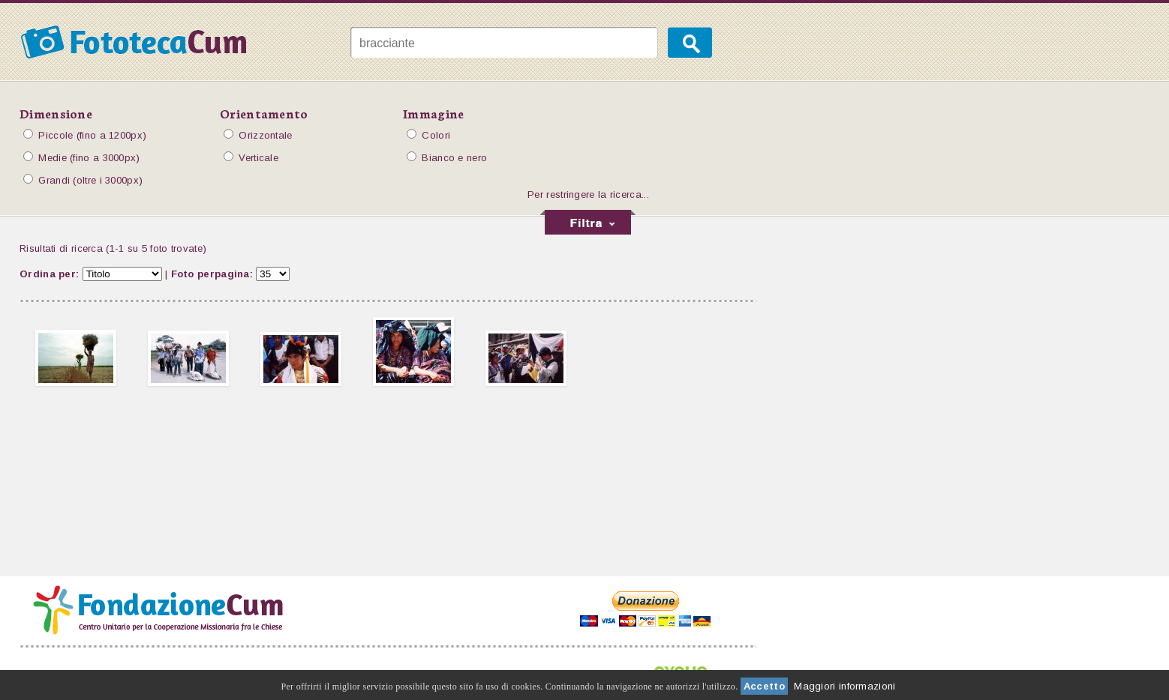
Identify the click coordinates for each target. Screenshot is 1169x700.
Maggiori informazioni (844, 686)
